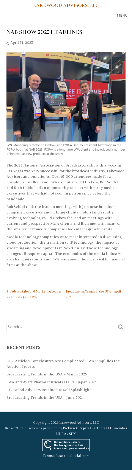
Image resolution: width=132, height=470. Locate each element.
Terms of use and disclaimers (66, 456)
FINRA (61, 434)
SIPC (73, 434)
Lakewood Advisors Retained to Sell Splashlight (48, 390)
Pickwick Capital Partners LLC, (88, 428)
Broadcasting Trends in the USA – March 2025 (46, 374)
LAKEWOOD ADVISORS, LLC (66, 5)
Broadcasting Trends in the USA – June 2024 (45, 398)
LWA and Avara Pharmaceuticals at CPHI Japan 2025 (51, 382)
